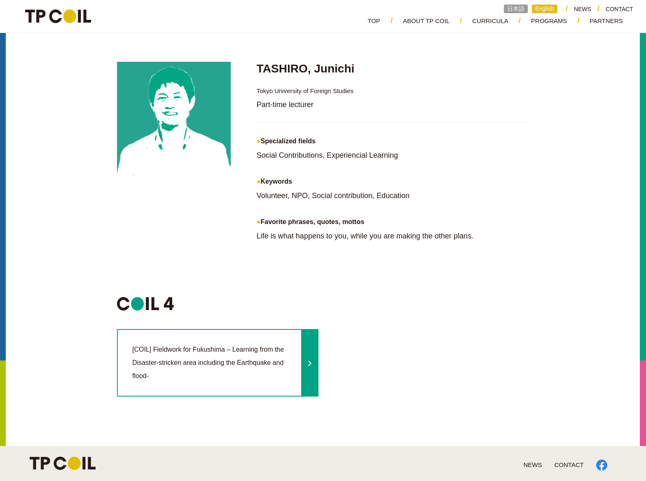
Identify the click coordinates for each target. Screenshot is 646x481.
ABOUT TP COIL (426, 20)
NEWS (582, 9)
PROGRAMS (549, 20)
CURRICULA (490, 20)
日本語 (515, 8)
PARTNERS (606, 20)
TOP (373, 20)
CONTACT (619, 9)
